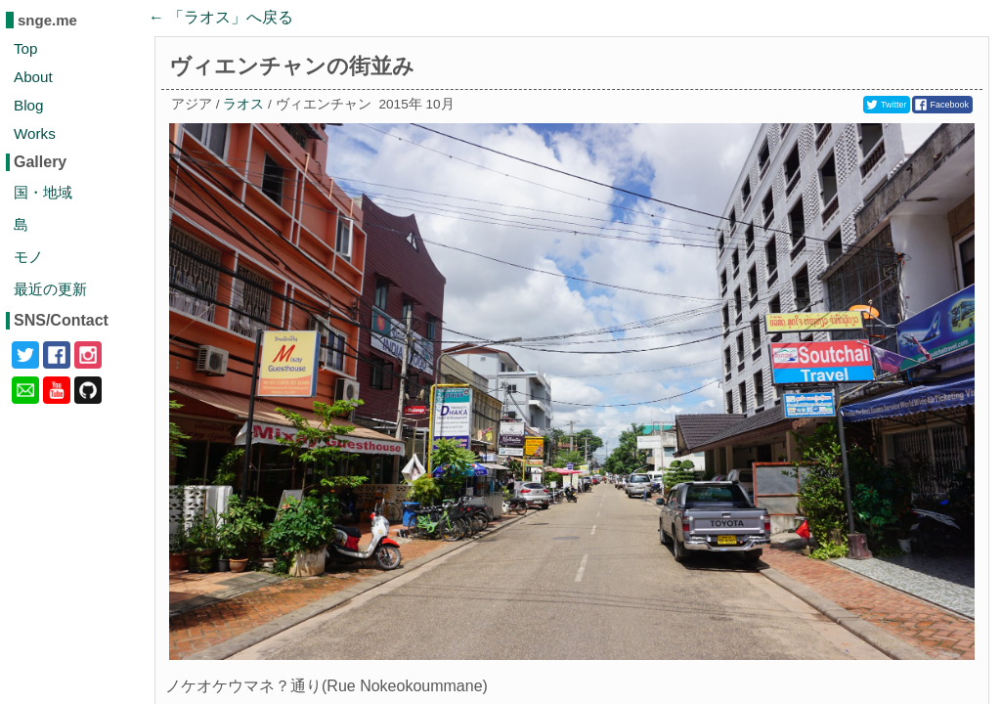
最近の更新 (50, 289)
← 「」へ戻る (221, 17)
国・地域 (43, 192)
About (33, 76)
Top (26, 48)
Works (35, 133)
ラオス (243, 104)
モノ (28, 256)
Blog (28, 105)
